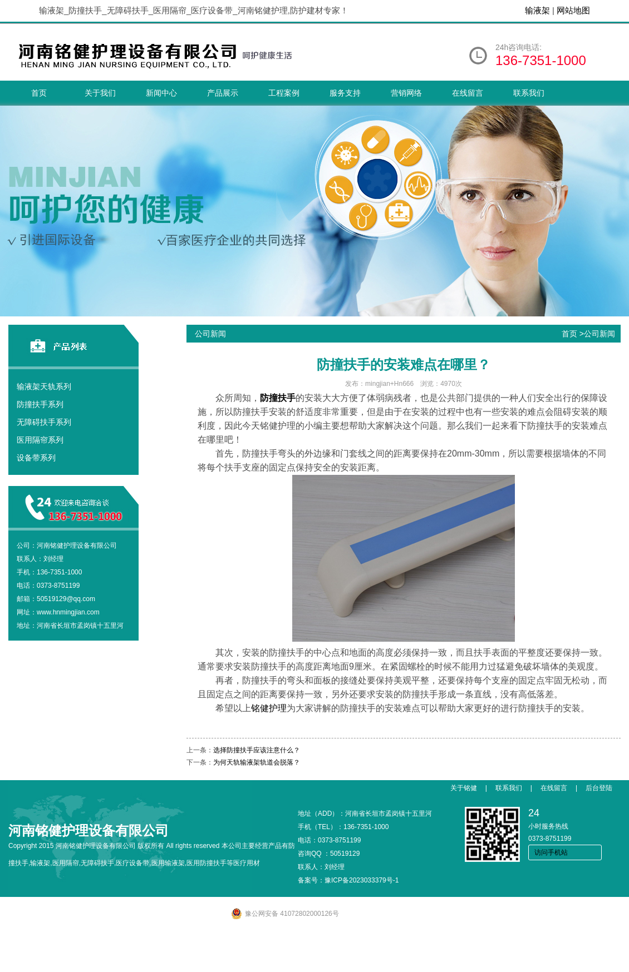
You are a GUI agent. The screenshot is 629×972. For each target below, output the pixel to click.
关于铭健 (463, 788)
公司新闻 (599, 333)
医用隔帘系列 (40, 439)
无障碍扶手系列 (44, 422)
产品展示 (222, 92)
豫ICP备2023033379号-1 (362, 880)
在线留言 (467, 92)
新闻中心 (161, 92)
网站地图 (573, 10)
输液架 (537, 10)
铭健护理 (269, 708)
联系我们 (528, 92)
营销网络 (406, 92)
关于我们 (100, 92)
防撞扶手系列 (40, 404)
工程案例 (283, 92)
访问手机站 (551, 852)
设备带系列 (36, 457)
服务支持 (345, 92)
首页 (39, 92)
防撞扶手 (278, 398)
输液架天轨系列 (44, 386)
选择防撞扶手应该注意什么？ (256, 750)
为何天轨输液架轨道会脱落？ (256, 762)
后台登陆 (599, 788)
